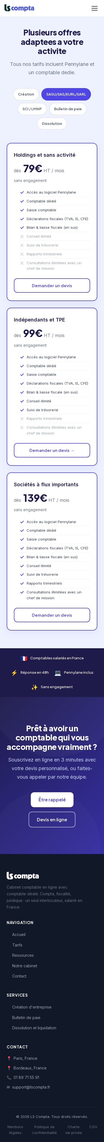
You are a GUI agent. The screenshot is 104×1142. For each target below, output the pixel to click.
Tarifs (17, 945)
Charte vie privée (73, 1130)
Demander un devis (52, 285)
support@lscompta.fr (31, 1087)
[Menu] (95, 8)
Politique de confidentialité (44, 1130)
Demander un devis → (52, 450)
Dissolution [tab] (52, 123)
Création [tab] (26, 94)
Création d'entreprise (32, 1007)
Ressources (23, 955)
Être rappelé (52, 800)
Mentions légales (15, 1130)
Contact (19, 976)
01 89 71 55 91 (26, 1077)
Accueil (19, 934)
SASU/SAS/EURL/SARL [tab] (66, 94)
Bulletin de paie (26, 1017)
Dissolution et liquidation (34, 1027)
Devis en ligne (52, 819)
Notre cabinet (24, 965)
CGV (93, 1127)
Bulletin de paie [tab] (68, 109)
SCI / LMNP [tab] (32, 109)
